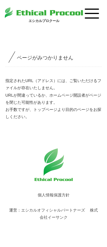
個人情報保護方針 (54, 195)
